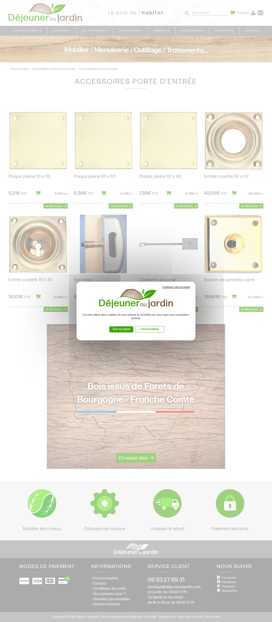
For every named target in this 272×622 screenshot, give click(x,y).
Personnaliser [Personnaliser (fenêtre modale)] (150, 329)
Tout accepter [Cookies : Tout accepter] (121, 329)
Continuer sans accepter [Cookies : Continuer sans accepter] (176, 287)
